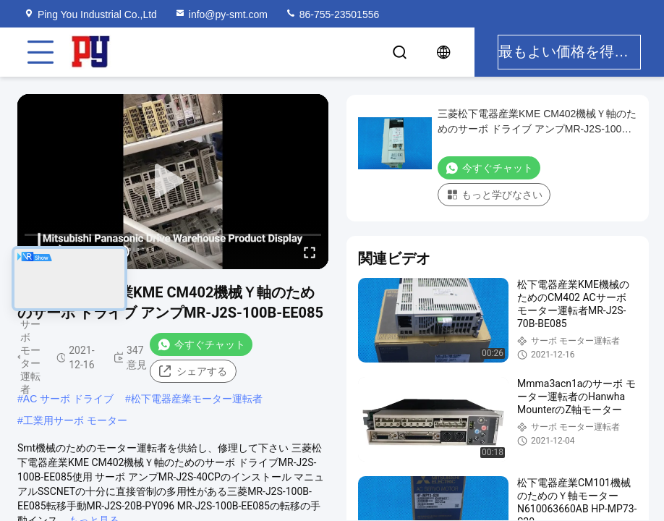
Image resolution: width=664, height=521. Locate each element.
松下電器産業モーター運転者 (197, 398)
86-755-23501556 (332, 14)
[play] (173, 182)
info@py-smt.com (221, 14)
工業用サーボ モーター (75, 420)
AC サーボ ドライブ (68, 398)
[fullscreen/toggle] (309, 252)
